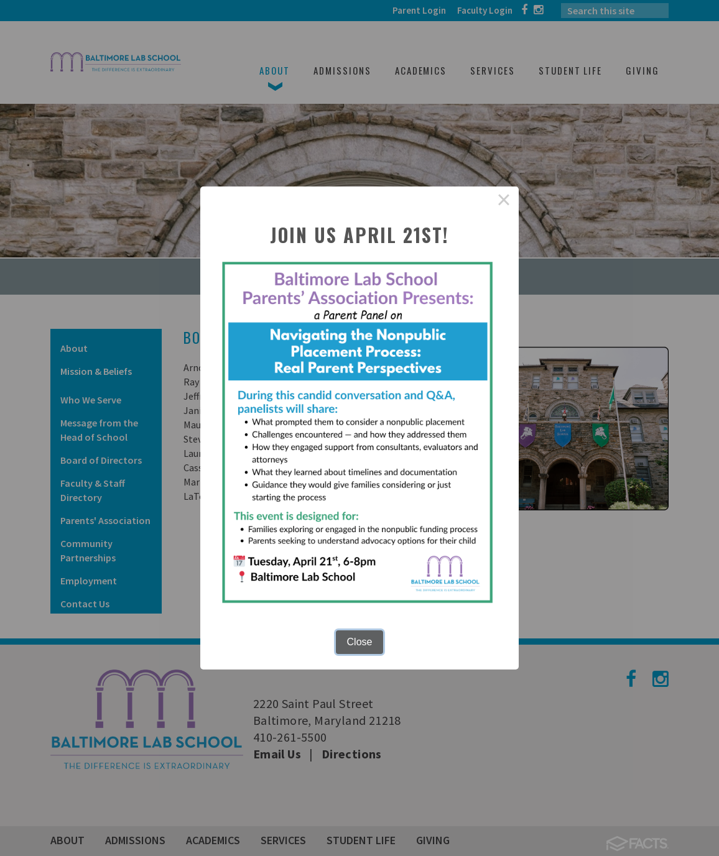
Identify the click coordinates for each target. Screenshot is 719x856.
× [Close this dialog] (503, 201)
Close (360, 642)
